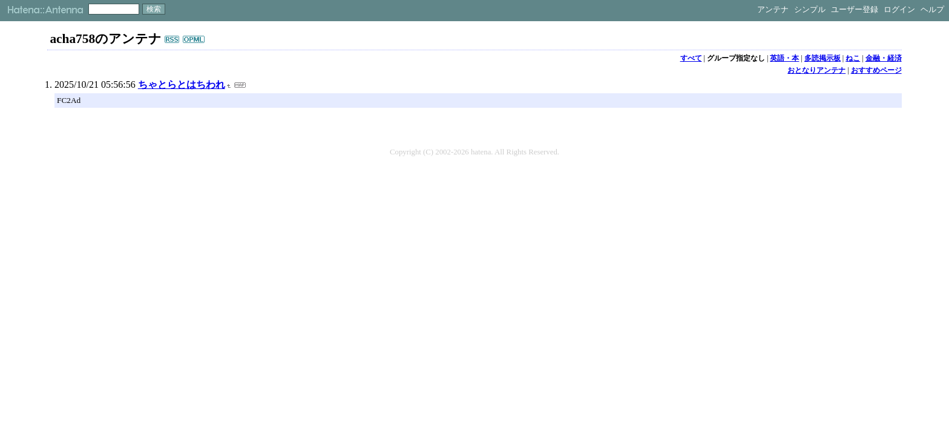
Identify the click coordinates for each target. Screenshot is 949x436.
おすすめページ (876, 70)
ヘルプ (932, 9)
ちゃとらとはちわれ (181, 84)
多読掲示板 (822, 58)
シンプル (810, 9)
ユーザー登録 (854, 9)
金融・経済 (883, 58)
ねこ (853, 58)
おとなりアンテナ (816, 70)
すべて (691, 58)
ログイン (899, 9)
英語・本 (784, 58)
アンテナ (773, 9)
